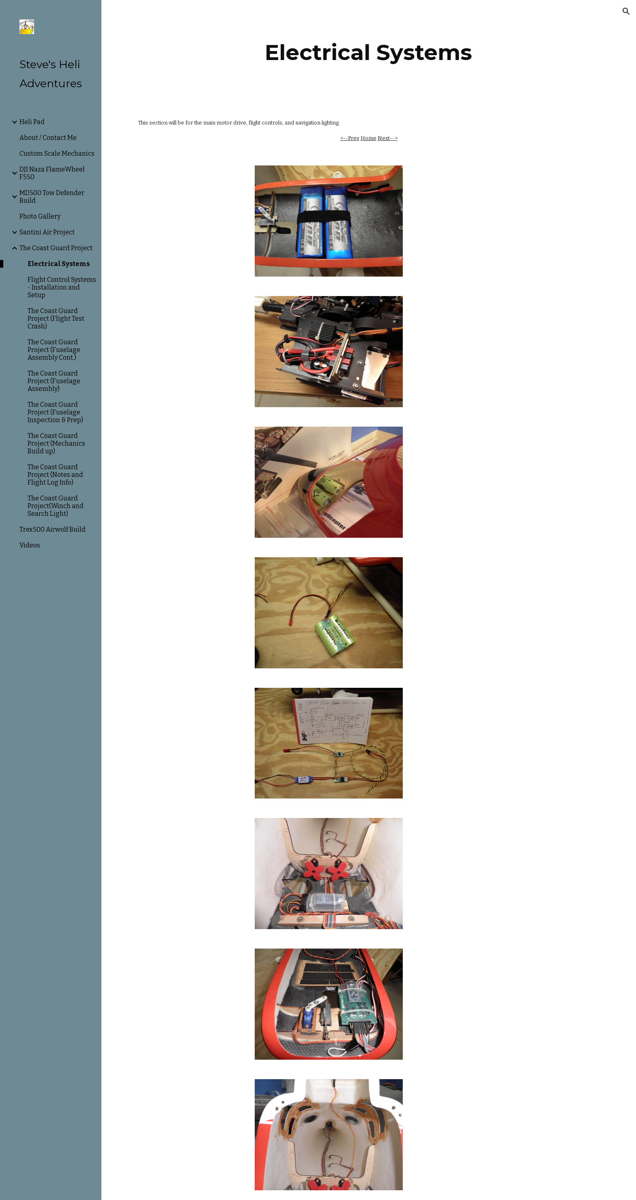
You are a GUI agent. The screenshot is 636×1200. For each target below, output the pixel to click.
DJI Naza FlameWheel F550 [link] (52, 173)
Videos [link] (29, 545)
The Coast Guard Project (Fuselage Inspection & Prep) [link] (55, 412)
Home (368, 138)
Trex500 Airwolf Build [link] (52, 529)
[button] (626, 11)
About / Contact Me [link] (48, 138)
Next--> (388, 138)
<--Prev (349, 138)
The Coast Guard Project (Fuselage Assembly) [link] (54, 381)
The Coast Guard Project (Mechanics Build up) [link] (56, 443)
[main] (369, 52)
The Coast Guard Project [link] (55, 248)
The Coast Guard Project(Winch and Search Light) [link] (56, 505)
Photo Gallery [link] (39, 216)
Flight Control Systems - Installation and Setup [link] (62, 287)
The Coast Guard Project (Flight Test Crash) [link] (56, 318)
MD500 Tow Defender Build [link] (51, 196)
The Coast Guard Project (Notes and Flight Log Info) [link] (55, 474)
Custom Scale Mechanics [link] (57, 153)
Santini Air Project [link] (47, 232)
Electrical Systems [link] (59, 264)
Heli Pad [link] (32, 122)
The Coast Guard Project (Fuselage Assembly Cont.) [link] (54, 349)
